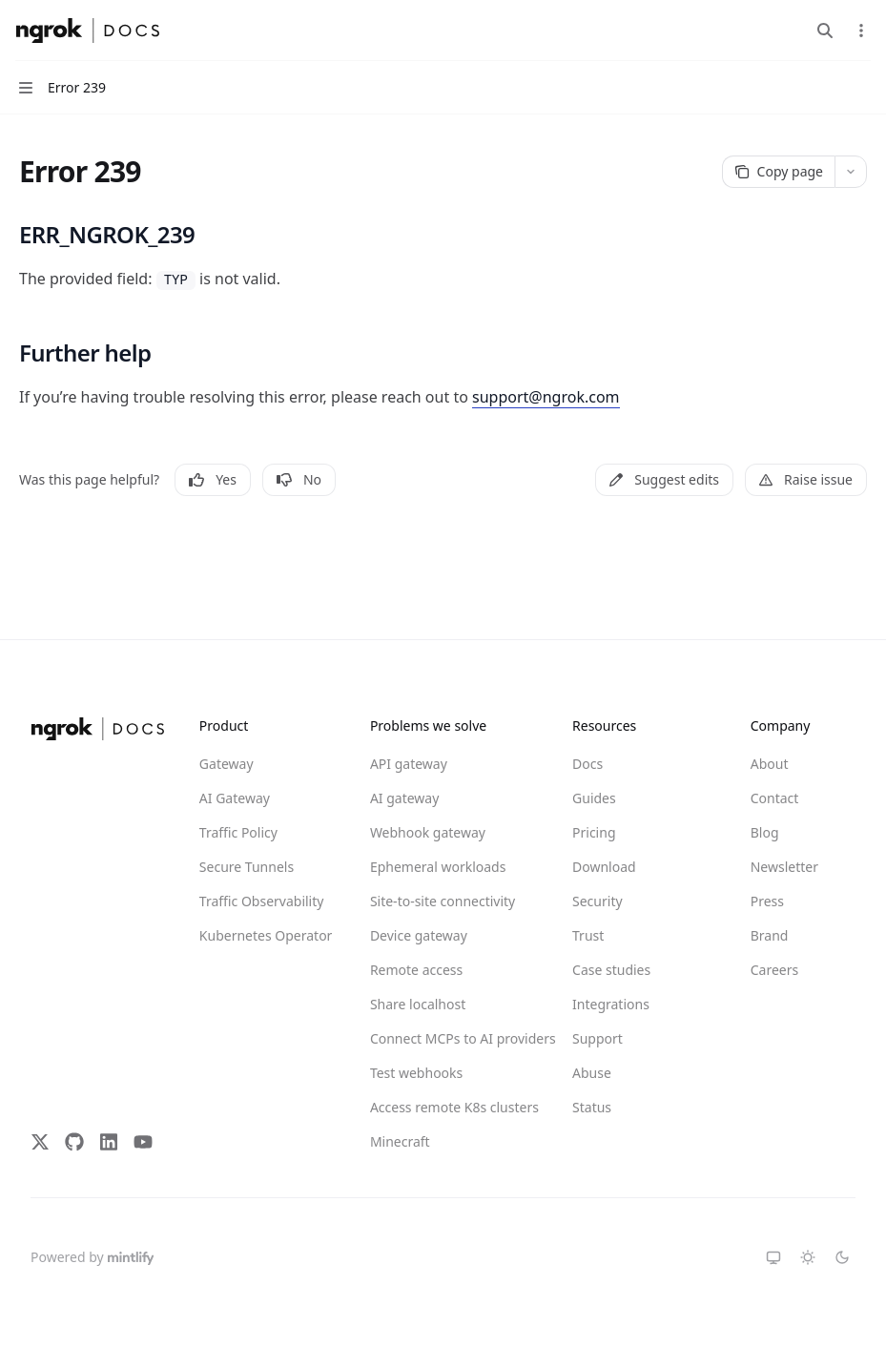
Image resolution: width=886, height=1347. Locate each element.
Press (767, 901)
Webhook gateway (427, 832)
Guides (594, 798)
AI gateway (404, 798)
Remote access (416, 970)
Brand (770, 935)
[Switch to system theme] (773, 1257)
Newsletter (784, 867)
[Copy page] (778, 171)
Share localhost (417, 1004)
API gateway (408, 764)
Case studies (611, 970)
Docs (587, 764)
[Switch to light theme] (807, 1257)
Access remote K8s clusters (438, 1107)
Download (604, 867)
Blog (765, 832)
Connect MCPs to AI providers (438, 1038)
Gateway (226, 764)
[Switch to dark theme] (842, 1257)
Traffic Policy (238, 832)
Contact (775, 798)
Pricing (593, 832)
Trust (588, 935)
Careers (774, 970)
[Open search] (825, 30)
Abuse (591, 1073)
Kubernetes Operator (266, 935)
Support (597, 1038)
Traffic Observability (261, 901)
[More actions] (861, 30)
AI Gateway (234, 798)
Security (597, 901)
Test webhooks (416, 1073)
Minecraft (400, 1141)
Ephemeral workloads (438, 867)
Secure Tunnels (246, 867)
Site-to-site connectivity (438, 901)
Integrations (610, 1004)
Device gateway (418, 935)
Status (591, 1107)
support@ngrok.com (546, 396)
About (770, 764)
